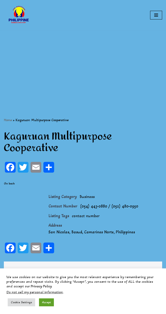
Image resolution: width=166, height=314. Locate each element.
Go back (9, 183)
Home (8, 120)
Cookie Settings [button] (21, 302)
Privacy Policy (41, 286)
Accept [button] (46, 302)
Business (87, 196)
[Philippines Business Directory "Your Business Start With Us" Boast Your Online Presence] (19, 15)
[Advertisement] (83, 66)
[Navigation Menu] (156, 15)
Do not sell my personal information (34, 292)
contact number (86, 215)
